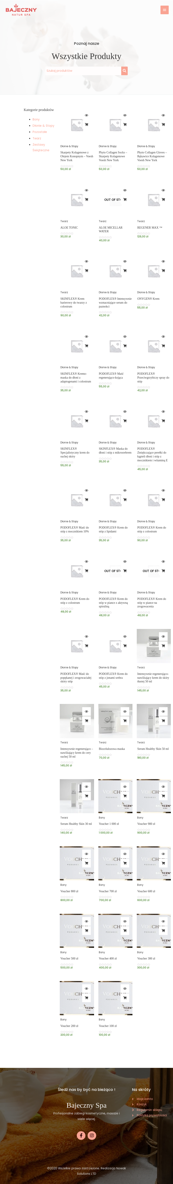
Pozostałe (40, 132)
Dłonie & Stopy (43, 126)
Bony (36, 119)
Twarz (37, 138)
